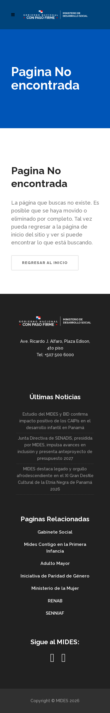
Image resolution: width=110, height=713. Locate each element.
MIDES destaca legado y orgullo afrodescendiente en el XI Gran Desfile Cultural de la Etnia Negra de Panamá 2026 (55, 479)
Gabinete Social (55, 532)
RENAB (55, 601)
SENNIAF (55, 613)
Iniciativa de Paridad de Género (55, 576)
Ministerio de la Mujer (55, 588)
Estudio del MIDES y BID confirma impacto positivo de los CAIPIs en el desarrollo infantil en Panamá (55, 421)
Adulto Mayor (55, 563)
